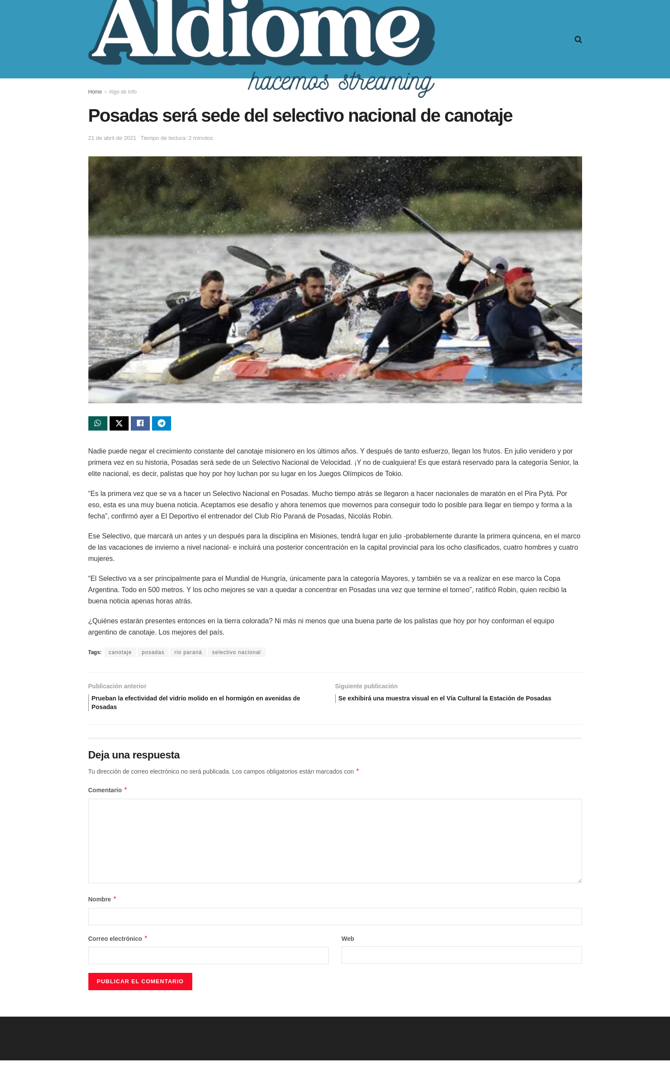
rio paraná (188, 654)
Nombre (102, 905)
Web (348, 943)
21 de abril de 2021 (112, 138)
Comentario (108, 795)
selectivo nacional (236, 654)
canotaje (120, 654)
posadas (153, 654)
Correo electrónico (118, 944)
